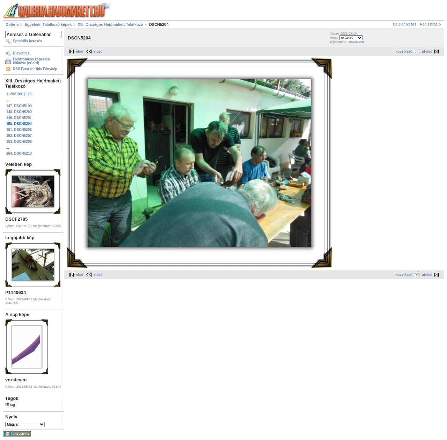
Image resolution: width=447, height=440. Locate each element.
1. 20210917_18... (20, 94)
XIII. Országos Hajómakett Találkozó (110, 24)
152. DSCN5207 (19, 136)
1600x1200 (356, 42)
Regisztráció (430, 24)
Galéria (12, 24)
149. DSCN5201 (19, 118)
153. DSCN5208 (19, 142)
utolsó (427, 51)
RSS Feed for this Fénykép (35, 69)
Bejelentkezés (404, 24)
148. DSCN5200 (19, 112)
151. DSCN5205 (19, 130)
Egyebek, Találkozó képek (48, 24)
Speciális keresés (27, 41)
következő (404, 51)
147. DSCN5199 (19, 106)
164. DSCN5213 (19, 153)
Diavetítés (21, 53)
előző (98, 51)
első (79, 51)
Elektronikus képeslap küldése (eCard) (31, 61)
